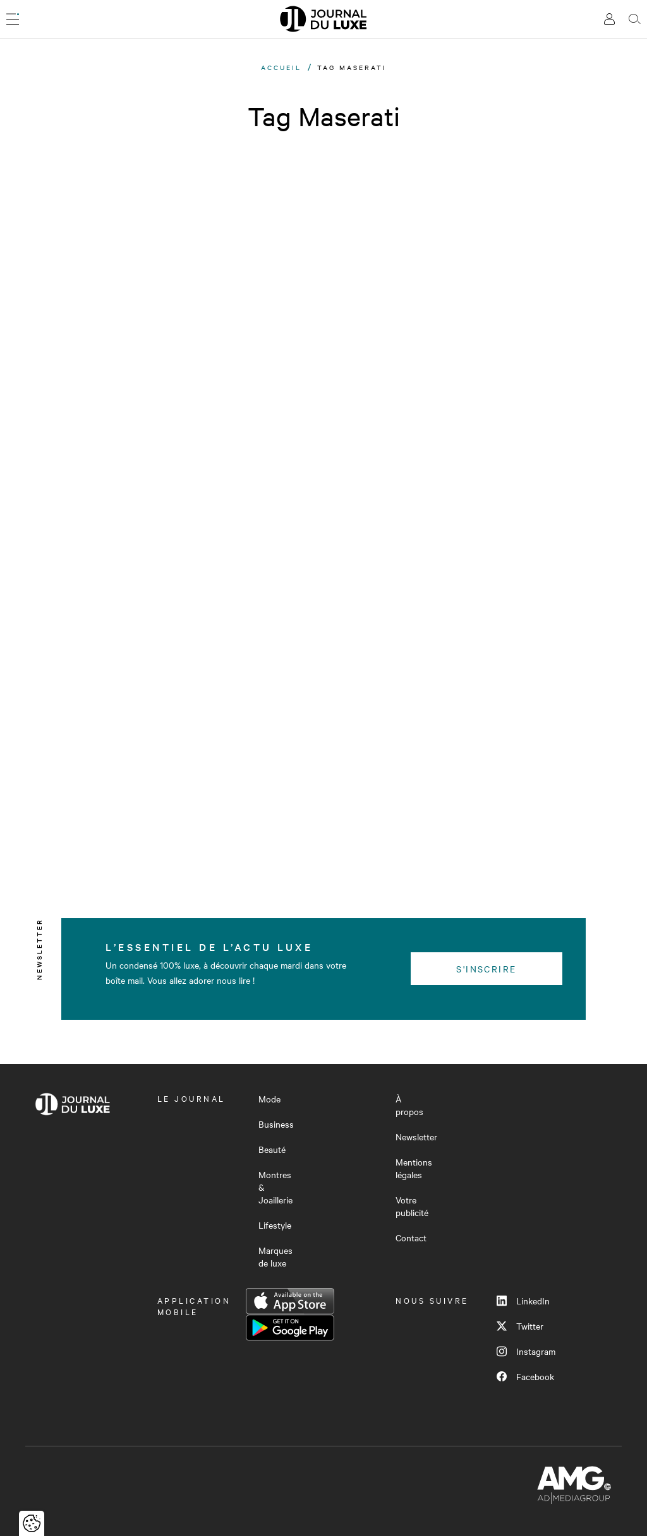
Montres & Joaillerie (275, 1187)
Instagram (526, 1351)
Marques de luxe (275, 1256)
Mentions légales (414, 1168)
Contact (411, 1237)
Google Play (290, 1327)
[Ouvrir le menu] (12, 19)
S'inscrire (486, 968)
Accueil (281, 67)
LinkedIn (523, 1300)
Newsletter (416, 1136)
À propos (409, 1105)
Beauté (272, 1149)
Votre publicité (412, 1206)
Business (276, 1124)
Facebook (525, 1376)
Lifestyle (274, 1225)
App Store (290, 1301)
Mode (269, 1098)
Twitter (520, 1326)
